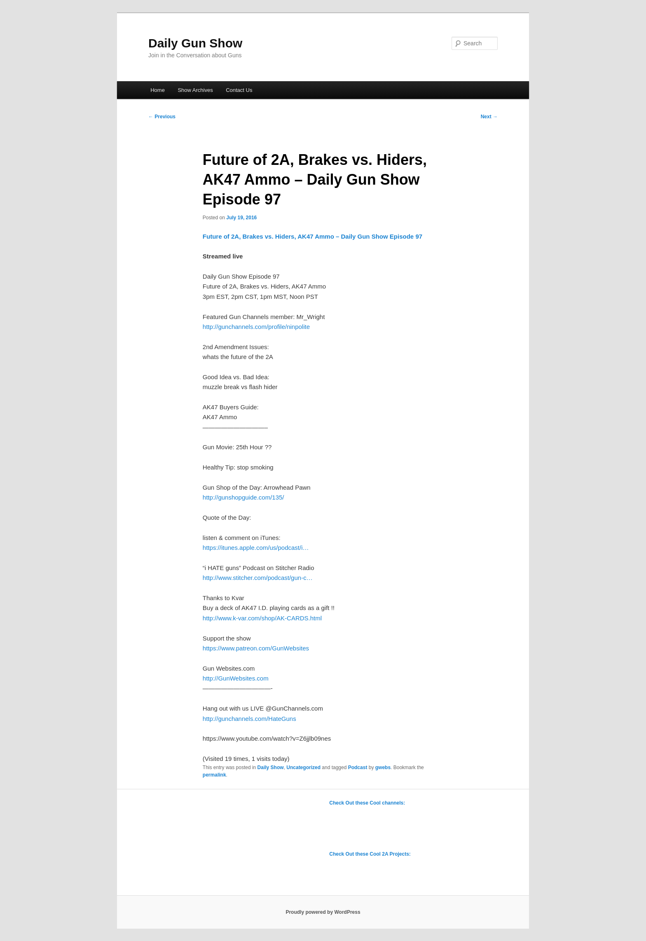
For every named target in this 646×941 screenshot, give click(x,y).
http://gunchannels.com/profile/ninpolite (256, 326)
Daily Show (270, 767)
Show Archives (195, 90)
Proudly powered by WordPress (323, 912)
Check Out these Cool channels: (367, 803)
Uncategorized (303, 767)
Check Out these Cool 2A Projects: (370, 854)
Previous (162, 117)
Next (489, 117)
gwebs (383, 767)
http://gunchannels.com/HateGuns (249, 718)
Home (157, 90)
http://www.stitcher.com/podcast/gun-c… (258, 577)
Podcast (357, 767)
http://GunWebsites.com (236, 678)
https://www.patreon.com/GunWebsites (256, 648)
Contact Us (239, 90)
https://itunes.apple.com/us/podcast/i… (256, 547)
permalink (214, 775)
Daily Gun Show (195, 43)
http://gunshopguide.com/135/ (243, 497)
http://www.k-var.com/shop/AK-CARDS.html (262, 618)
